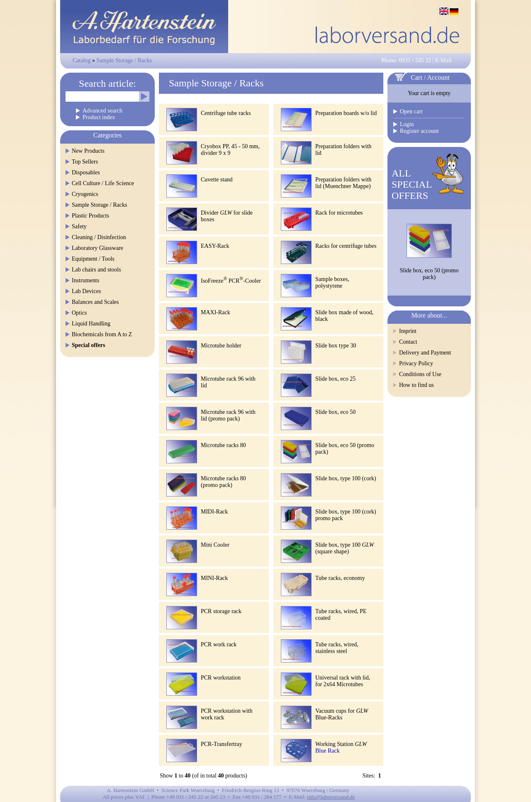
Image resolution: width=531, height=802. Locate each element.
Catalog (82, 60)
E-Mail (443, 60)
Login (407, 124)
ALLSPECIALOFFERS (412, 184)
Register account (419, 131)
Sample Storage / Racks (124, 60)
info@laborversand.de (331, 797)
